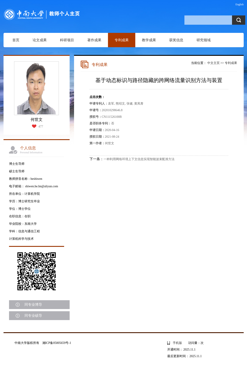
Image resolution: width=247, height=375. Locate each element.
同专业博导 (33, 304)
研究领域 (204, 40)
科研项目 (67, 40)
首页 (15, 40)
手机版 (177, 343)
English (240, 4)
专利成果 (122, 40)
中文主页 (213, 63)
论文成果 (40, 40)
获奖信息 (176, 40)
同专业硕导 (33, 315)
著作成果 (94, 40)
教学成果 (149, 40)
